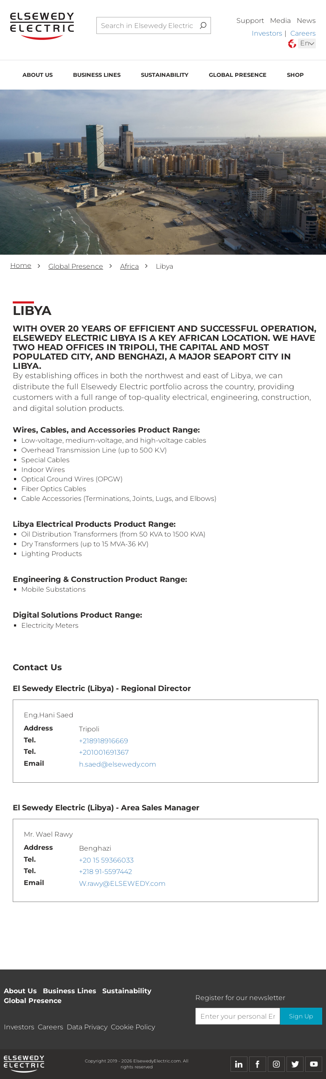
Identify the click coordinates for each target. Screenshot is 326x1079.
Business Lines (97, 76)
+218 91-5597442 (105, 872)
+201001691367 (104, 752)
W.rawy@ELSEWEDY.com (122, 883)
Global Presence (238, 76)
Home (20, 265)
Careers (303, 33)
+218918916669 (103, 741)
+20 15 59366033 (106, 860)
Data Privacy (87, 1027)
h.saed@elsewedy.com (117, 764)
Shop (295, 76)
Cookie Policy (133, 1027)
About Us (37, 76)
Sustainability (164, 76)
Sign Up (300, 1016)
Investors (267, 33)
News (306, 21)
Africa (129, 266)
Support (250, 21)
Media (280, 21)
